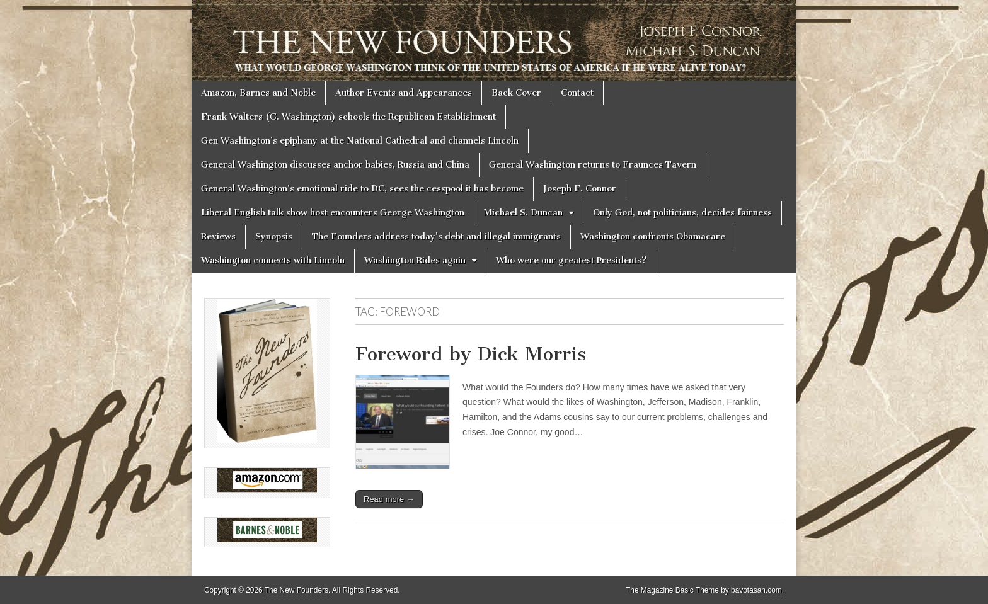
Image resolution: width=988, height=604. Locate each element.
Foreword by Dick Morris (470, 354)
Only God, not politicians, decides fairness (682, 212)
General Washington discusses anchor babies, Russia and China (335, 164)
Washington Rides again (415, 260)
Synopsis (273, 236)
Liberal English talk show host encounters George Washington (332, 212)
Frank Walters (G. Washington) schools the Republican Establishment (348, 116)
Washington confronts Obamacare (652, 236)
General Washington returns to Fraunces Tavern (592, 164)
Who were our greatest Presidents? (571, 260)
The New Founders (296, 590)
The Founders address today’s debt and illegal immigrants (436, 236)
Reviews (218, 236)
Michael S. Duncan (523, 212)
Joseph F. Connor (579, 188)
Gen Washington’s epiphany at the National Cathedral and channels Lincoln (360, 140)
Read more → (389, 499)
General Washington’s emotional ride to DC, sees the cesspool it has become (362, 188)
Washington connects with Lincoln (273, 260)
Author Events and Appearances (403, 93)
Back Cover (516, 93)
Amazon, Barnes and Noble (258, 93)
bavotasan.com (756, 590)
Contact (577, 93)
